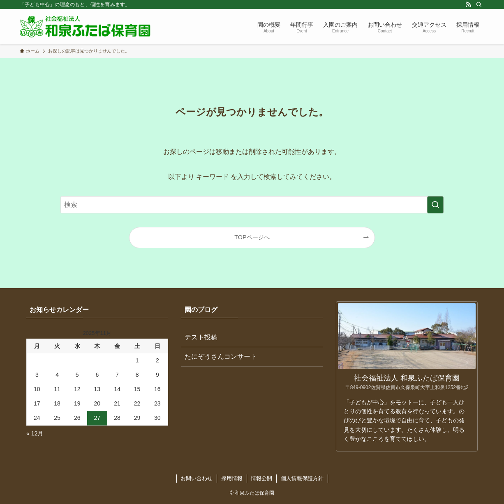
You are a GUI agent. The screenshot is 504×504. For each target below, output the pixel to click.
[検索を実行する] (435, 204)
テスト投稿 (201, 337)
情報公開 (261, 478)
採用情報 (232, 478)
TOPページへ (251, 237)
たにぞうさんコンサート (221, 356)
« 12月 (34, 433)
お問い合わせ (196, 478)
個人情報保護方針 (302, 478)
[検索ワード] (252, 204)
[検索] (479, 4)
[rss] (468, 4)
